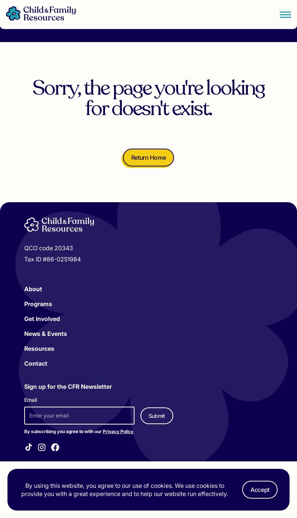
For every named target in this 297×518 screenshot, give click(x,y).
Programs (38, 304)
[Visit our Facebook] (55, 448)
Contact (35, 363)
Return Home (148, 157)
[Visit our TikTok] (28, 448)
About (33, 289)
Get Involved (42, 318)
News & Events (45, 333)
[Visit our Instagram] (42, 448)
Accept (259, 489)
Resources (39, 348)
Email (30, 400)
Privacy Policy (118, 431)
